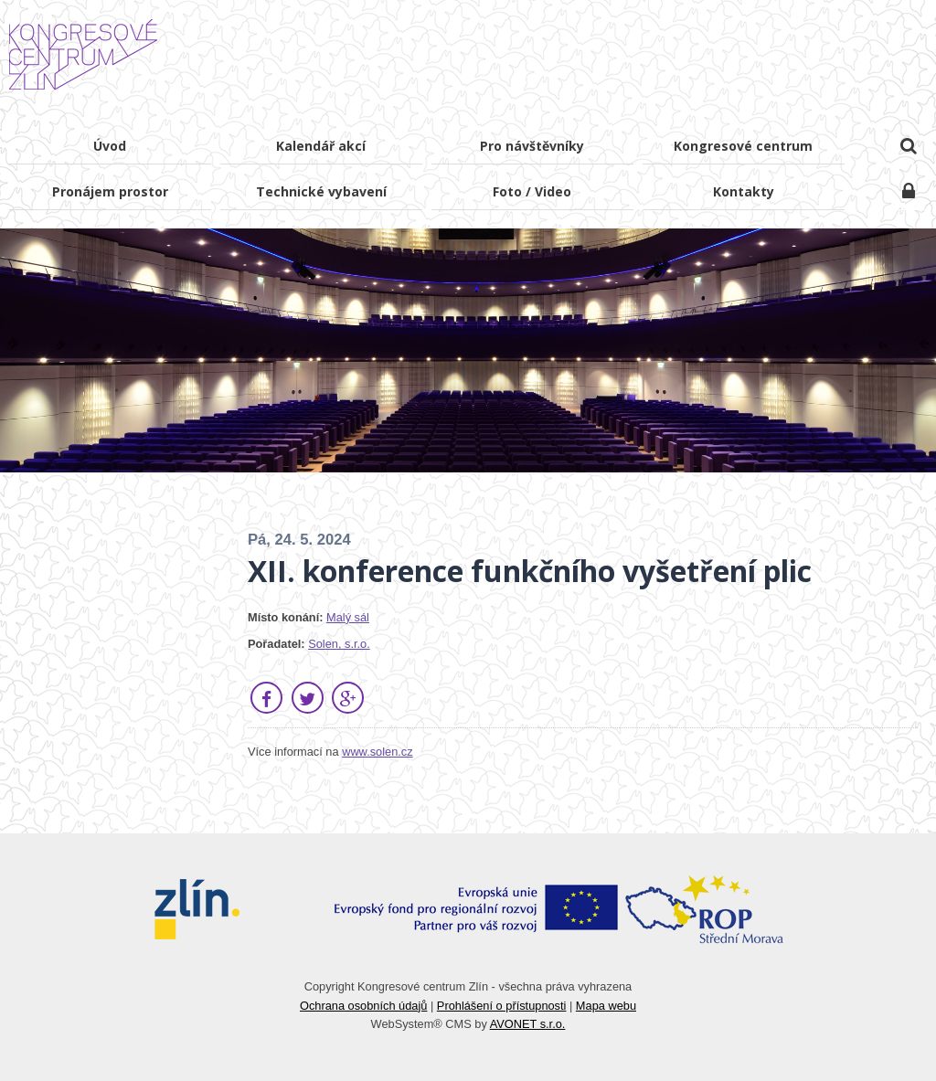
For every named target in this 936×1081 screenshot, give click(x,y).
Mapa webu (606, 1005)
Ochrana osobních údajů (363, 1005)
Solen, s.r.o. (339, 644)
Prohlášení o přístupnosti (502, 1005)
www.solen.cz (377, 751)
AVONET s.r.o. (528, 1024)
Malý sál (347, 617)
